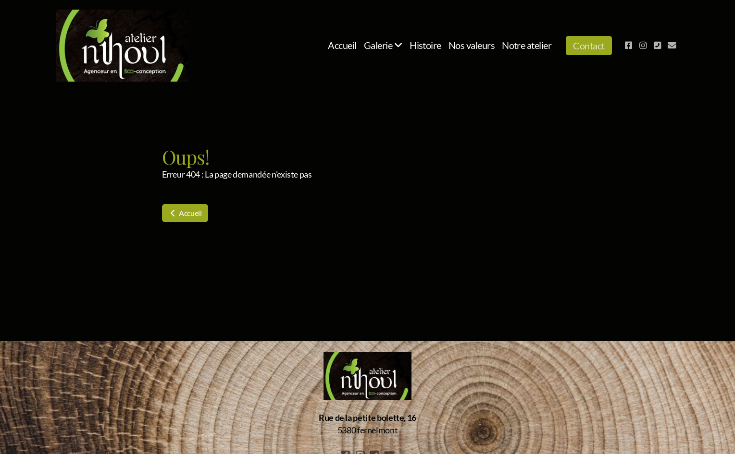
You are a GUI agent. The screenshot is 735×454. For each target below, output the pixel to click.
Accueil (185, 212)
